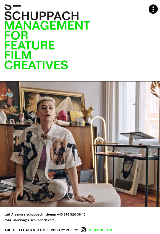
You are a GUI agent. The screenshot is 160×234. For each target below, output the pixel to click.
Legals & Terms (33, 229)
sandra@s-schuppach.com (33, 219)
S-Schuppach (101, 229)
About (10, 229)
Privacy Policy (64, 229)
